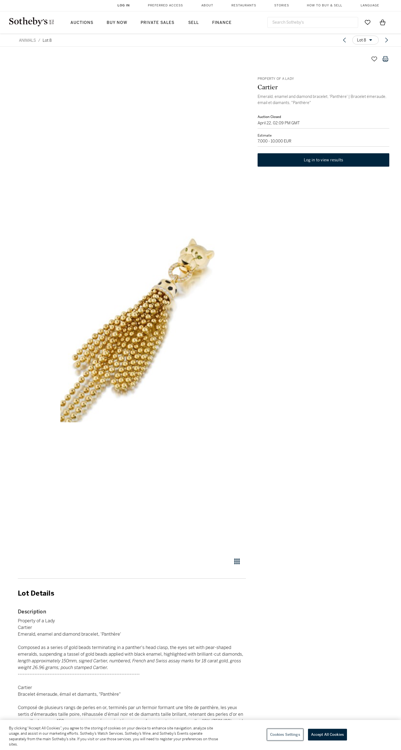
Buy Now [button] (117, 22)
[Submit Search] (351, 22)
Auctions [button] (81, 22)
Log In (124, 5)
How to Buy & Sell (324, 5)
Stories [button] (281, 5)
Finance (222, 22)
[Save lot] (374, 59)
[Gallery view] (237, 561)
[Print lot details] (385, 59)
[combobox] (312, 22)
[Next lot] (386, 40)
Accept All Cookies (327, 734)
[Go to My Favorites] (367, 22)
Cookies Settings (285, 734)
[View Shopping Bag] (382, 22)
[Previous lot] (344, 40)
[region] (200, 735)
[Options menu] (365, 40)
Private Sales (157, 22)
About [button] (207, 5)
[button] (153, 302)
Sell (193, 22)
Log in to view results (323, 160)
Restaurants (243, 5)
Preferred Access (165, 5)
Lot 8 (47, 40)
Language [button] (370, 5)
